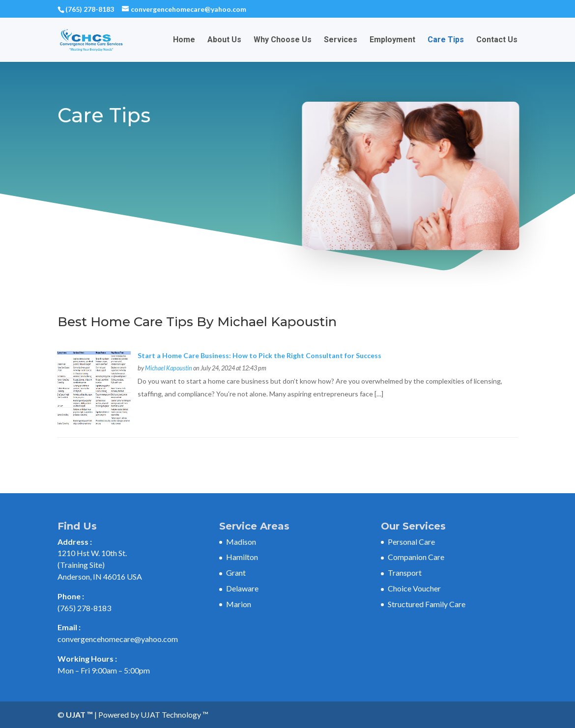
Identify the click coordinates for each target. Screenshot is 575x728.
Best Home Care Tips (125, 322)
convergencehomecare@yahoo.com (118, 639)
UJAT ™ (80, 714)
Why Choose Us (283, 40)
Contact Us (497, 40)
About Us (224, 40)
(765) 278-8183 (89, 9)
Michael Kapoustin (168, 368)
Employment (392, 40)
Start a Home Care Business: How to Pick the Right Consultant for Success (259, 355)
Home (184, 40)
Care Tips (446, 40)
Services (340, 40)
